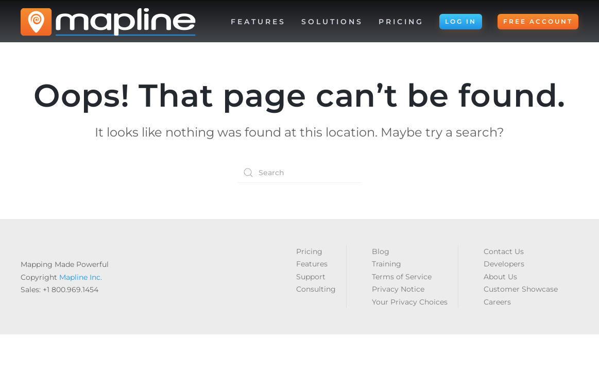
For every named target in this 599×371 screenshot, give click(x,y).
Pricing (401, 21)
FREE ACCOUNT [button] (538, 21)
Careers (497, 302)
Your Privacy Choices (410, 302)
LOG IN (460, 21)
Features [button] (258, 21)
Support (311, 276)
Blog (380, 251)
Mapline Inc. (80, 277)
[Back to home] (108, 21)
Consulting (316, 289)
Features (312, 263)
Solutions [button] (332, 21)
